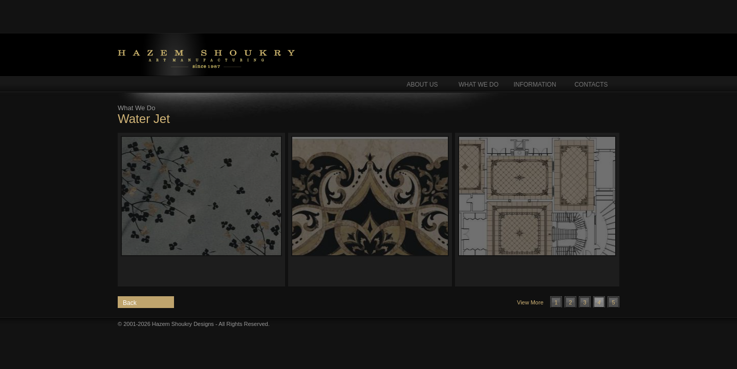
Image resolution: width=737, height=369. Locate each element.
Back (130, 302)
